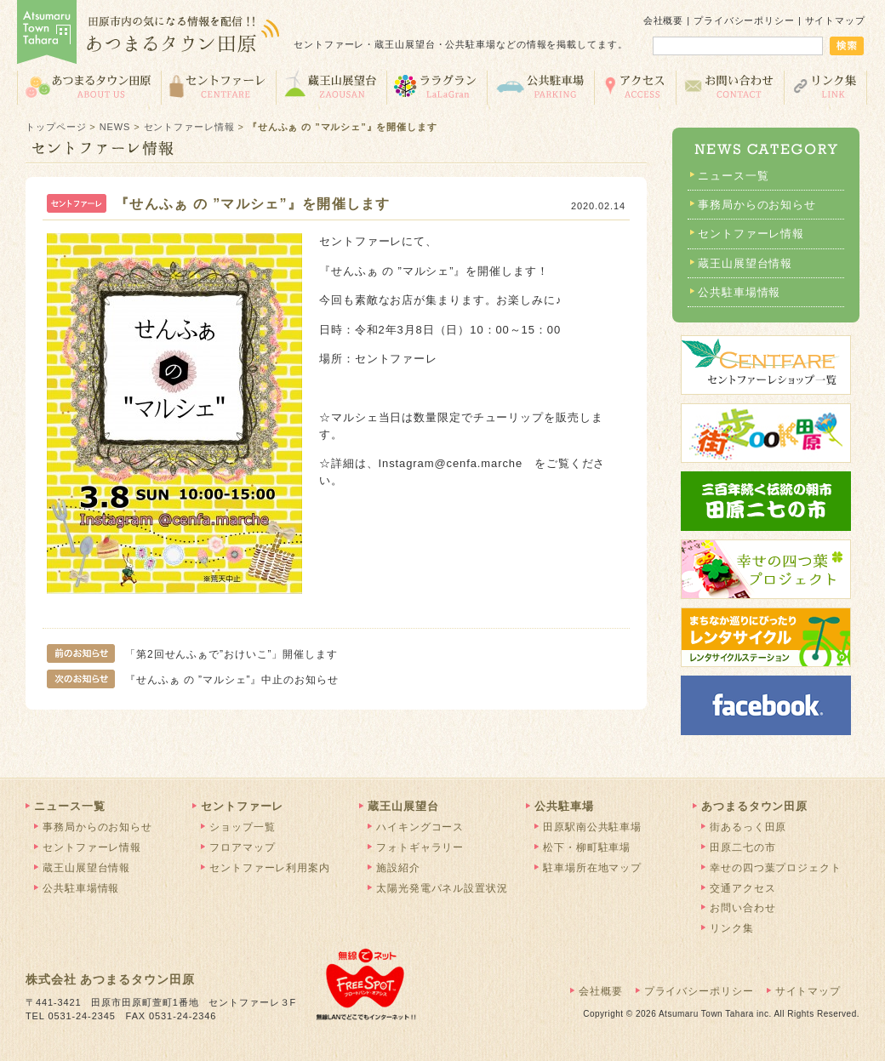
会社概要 (663, 20)
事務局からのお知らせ (757, 204)
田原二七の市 (742, 847)
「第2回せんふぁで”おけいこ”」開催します (192, 654)
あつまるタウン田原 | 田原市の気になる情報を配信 (149, 34)
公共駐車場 (540, 86)
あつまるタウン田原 (89, 86)
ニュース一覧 (733, 175)
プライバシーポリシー (744, 20)
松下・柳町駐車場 (587, 847)
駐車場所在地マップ (592, 868)
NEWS (115, 127)
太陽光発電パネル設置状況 (442, 888)
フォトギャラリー (420, 847)
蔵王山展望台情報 (745, 263)
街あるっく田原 (748, 827)
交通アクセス (635, 86)
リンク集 (826, 86)
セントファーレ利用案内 (269, 868)
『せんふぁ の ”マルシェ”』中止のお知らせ (198, 680)
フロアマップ (242, 847)
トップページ (56, 127)
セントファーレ (218, 86)
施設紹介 (398, 868)
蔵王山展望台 (331, 86)
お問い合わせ (730, 86)
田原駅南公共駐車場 (592, 827)
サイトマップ (835, 20)
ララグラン (436, 86)
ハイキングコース (420, 827)
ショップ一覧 (242, 827)
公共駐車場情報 (739, 292)
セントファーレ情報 (189, 127)
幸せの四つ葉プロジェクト (776, 868)
